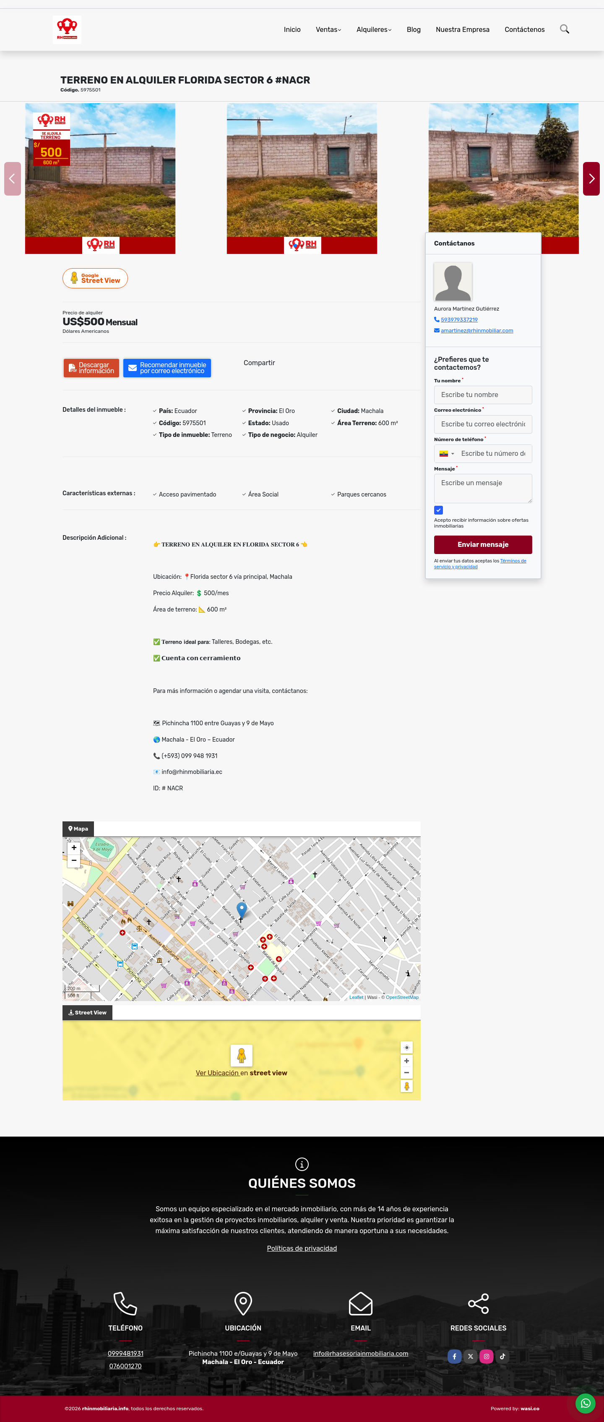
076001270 (125, 1366)
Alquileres (372, 30)
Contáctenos (525, 30)
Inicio (292, 30)
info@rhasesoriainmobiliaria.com (361, 1353)
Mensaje (446, 468)
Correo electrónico (459, 410)
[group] (100, 178)
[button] (295, 245)
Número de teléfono (460, 439)
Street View (95, 278)
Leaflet (356, 997)
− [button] (74, 861)
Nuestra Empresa (462, 30)
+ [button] (74, 848)
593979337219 (459, 319)
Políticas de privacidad (302, 1248)
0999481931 (125, 1353)
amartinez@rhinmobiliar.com (477, 330)
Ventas (326, 30)
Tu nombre (448, 380)
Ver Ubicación (218, 1073)
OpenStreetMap (402, 997)
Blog (414, 30)
